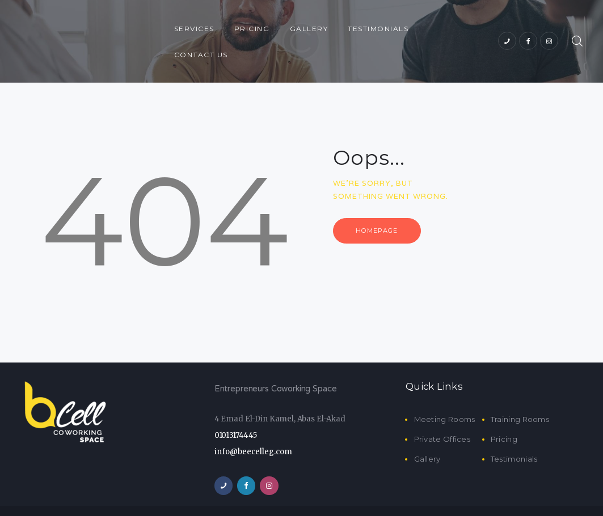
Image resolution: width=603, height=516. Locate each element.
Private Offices (442, 412)
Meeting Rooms (444, 393)
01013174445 (235, 409)
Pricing (504, 412)
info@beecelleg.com (253, 425)
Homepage (379, 205)
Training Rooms (520, 393)
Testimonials (514, 433)
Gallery (427, 433)
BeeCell (296, 498)
